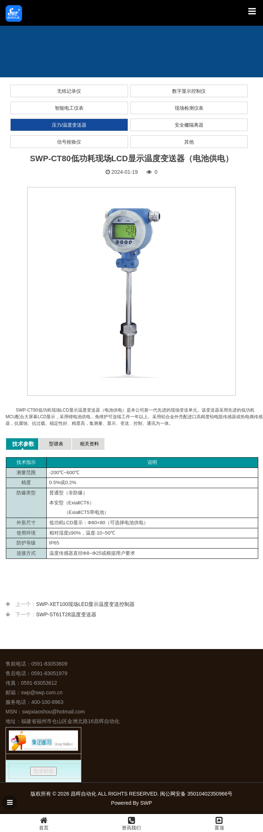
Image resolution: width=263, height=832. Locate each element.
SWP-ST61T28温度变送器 (66, 614)
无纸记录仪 (69, 91)
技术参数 (23, 444)
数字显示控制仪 (189, 91)
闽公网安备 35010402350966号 (196, 794)
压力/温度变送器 (69, 125)
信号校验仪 (69, 142)
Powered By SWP (131, 803)
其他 (189, 142)
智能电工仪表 (69, 108)
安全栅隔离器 (189, 125)
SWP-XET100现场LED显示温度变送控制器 (85, 604)
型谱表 (56, 444)
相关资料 (89, 444)
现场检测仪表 (189, 108)
